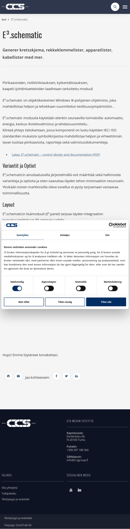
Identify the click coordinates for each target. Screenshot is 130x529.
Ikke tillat (23, 301)
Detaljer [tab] (65, 234)
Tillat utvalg (65, 301)
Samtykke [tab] (23, 234)
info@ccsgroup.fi (77, 460)
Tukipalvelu (9, 493)
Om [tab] (107, 234)
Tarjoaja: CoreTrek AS (17, 525)
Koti (4, 19)
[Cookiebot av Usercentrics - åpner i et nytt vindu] (111, 225)
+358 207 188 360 (78, 450)
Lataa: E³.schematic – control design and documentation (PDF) (56, 155)
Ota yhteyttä (9, 488)
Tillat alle (106, 301)
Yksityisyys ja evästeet (15, 499)
